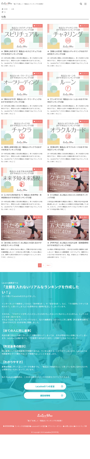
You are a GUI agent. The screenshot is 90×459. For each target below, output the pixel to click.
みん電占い (83, 181)
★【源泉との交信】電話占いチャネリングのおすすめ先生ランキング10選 (67, 53)
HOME (6, 9)
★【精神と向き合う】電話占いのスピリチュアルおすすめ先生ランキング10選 (21, 55)
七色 (12, 9)
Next (48, 287)
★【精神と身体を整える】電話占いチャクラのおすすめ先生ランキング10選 (21, 159)
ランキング (37, 26)
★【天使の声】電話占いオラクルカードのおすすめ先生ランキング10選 (67, 159)
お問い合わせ (69, 450)
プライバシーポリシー (55, 450)
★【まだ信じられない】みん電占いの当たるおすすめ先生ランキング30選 (21, 261)
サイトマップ (80, 450)
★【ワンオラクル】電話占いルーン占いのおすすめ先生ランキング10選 (67, 106)
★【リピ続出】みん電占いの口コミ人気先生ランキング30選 (67, 208)
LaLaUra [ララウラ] (51, 457)
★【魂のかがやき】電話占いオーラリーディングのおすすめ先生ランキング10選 (21, 108)
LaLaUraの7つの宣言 (45, 408)
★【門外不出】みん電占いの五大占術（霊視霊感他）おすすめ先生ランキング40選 (67, 263)
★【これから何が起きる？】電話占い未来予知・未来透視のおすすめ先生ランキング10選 (21, 210)
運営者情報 (45, 419)
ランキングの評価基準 (22, 450)
